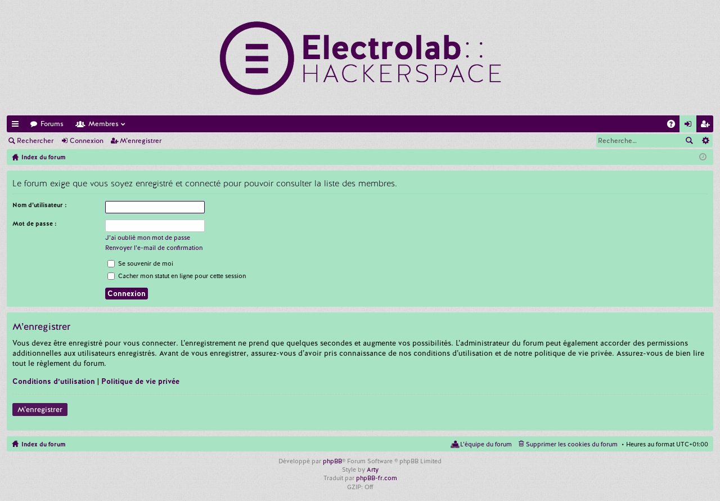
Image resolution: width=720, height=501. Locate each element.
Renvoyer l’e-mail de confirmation (153, 248)
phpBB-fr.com (376, 478)
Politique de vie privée (140, 381)
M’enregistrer (140, 140)
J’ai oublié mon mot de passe (147, 237)
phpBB (332, 461)
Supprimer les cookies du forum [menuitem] (572, 444)
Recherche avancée (705, 140)
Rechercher (35, 140)
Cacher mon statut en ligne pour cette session (176, 276)
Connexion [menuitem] (690, 125)
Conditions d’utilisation (53, 381)
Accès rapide (17, 125)
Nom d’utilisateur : (39, 205)
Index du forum (43, 444)
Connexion (87, 140)
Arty (373, 469)
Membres (103, 123)
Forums (52, 123)
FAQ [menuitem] (674, 125)
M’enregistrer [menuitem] (707, 125)
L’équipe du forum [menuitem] (486, 444)
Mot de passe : (34, 223)
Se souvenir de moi (140, 263)
